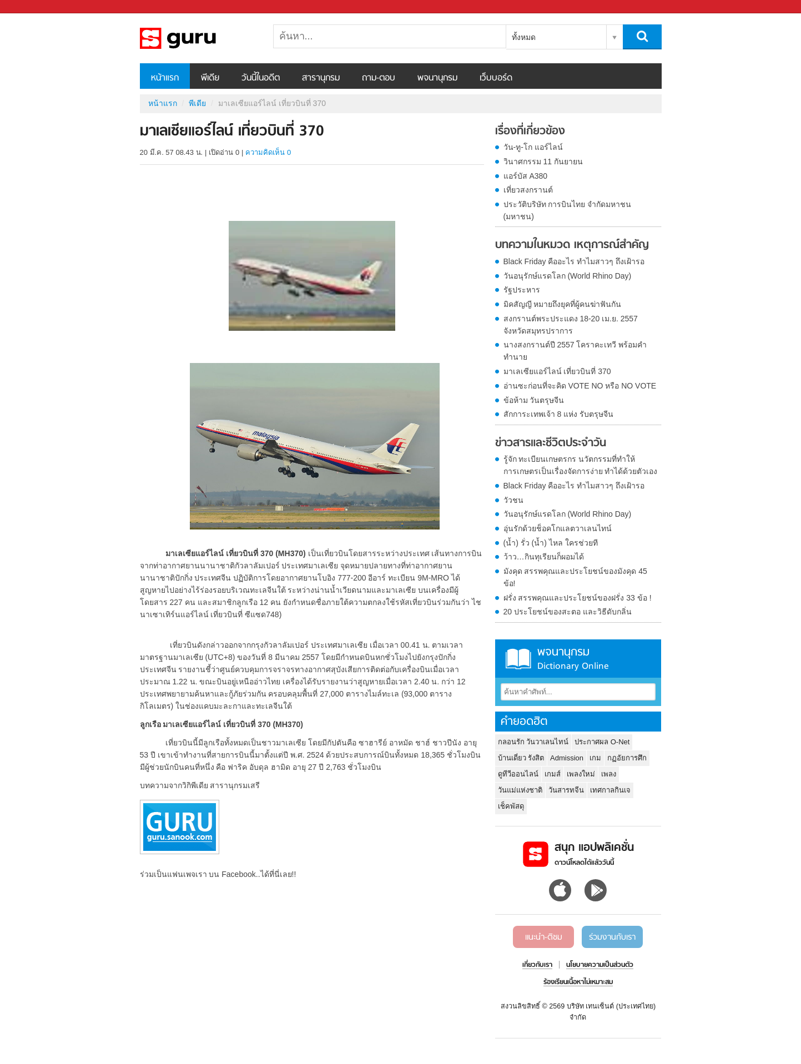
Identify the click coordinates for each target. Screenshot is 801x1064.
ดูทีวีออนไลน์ (518, 774)
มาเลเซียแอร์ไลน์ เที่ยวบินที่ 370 (557, 371)
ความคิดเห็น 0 (268, 152)
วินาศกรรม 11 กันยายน (543, 161)
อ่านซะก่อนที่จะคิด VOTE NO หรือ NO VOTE (580, 385)
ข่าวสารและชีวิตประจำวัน (550, 443)
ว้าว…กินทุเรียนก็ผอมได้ (543, 556)
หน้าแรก (165, 78)
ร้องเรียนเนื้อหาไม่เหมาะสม (578, 982)
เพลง (608, 774)
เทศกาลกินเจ (610, 790)
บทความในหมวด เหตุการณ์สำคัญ (572, 245)
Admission (566, 758)
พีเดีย (210, 78)
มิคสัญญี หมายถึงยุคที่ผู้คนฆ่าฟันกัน (562, 304)
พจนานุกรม (437, 78)
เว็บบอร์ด (496, 78)
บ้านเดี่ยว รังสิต (521, 758)
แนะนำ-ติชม (543, 937)
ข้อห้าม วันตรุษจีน (534, 400)
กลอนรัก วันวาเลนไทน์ (533, 742)
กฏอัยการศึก (627, 758)
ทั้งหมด (524, 37)
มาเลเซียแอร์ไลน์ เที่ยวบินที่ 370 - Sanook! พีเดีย (198, 38)
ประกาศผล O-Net (602, 742)
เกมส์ (553, 774)
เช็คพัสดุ (511, 806)
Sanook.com (33, 7)
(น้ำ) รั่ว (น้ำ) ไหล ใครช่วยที (550, 542)
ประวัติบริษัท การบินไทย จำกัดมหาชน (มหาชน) (567, 210)
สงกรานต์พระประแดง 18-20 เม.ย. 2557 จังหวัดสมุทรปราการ (570, 324)
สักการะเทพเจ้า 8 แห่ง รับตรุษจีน (558, 414)
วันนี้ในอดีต (260, 78)
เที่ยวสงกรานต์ (528, 189)
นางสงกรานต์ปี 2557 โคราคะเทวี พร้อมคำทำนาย (575, 350)
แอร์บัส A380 (525, 176)
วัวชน (513, 500)
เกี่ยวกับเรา (537, 965)
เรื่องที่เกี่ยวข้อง (530, 131)
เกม (595, 758)
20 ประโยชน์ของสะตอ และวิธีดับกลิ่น (567, 611)
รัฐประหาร (521, 289)
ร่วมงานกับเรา (612, 937)
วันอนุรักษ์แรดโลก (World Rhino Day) (567, 275)
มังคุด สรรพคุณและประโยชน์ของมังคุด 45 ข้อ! (575, 577)
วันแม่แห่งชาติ (520, 790)
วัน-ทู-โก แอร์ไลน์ (533, 147)
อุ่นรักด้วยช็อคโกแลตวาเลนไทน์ (557, 528)
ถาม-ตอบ (378, 78)
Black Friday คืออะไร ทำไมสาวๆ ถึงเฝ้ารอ (574, 261)
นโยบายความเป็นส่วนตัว (599, 965)
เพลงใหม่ (581, 774)
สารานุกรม (321, 78)
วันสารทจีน (566, 790)
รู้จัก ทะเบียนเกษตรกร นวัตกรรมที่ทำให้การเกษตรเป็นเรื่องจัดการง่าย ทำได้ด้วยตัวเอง (580, 465)
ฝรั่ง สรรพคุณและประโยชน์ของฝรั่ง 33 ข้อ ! (577, 597)
